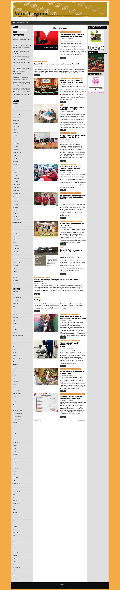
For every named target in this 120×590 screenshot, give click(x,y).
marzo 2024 (15, 175)
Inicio (14, 23)
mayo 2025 (15, 135)
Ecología (15, 370)
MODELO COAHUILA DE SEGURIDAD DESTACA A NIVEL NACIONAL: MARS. (72, 82)
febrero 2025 (16, 143)
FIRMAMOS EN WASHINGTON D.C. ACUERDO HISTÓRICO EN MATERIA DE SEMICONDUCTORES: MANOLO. (21, 90)
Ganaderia (15, 401)
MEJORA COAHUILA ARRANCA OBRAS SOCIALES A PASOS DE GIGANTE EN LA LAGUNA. (22, 52)
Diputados (15, 364)
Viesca (14, 576)
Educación (68, 221)
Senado (14, 535)
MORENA (15, 480)
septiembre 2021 (17, 262)
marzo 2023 (16, 210)
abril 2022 (15, 242)
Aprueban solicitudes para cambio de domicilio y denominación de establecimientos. (72, 137)
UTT (14, 570)
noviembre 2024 (17, 152)
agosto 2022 (16, 230)
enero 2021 (15, 286)
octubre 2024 (16, 155)
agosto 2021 (15, 265)
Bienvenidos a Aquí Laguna (22, 23)
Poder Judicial (16, 491)
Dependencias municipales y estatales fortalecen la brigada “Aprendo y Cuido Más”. (22, 64)
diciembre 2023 (16, 184)
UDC (14, 564)
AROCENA (15, 303)
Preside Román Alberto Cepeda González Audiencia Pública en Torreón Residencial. (71, 168)
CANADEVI (15, 317)
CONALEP (15, 332)
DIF (13, 361)
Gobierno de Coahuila (70, 78)
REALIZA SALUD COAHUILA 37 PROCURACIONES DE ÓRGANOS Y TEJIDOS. (71, 346)
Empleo (14, 384)
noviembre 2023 (17, 187)
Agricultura (15, 291)
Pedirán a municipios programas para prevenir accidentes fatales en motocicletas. (59, 280)
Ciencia (14, 323)
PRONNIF (15, 500)
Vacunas (15, 573)
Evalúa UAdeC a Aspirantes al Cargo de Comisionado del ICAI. (71, 108)
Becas (14, 306)
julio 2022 (15, 233)
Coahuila (62, 32)
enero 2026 (15, 111)
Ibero (14, 425)
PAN (14, 489)
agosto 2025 (16, 126)
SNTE (14, 541)
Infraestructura (16, 442)
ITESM (14, 448)
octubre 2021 (16, 259)
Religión (15, 512)
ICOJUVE (15, 428)
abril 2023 (15, 207)
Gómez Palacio (16, 419)
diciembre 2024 (16, 149)
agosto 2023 (16, 196)
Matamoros (15, 468)
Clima (14, 326)
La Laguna (73, 32)
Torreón (78, 32)
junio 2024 (15, 167)
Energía (14, 387)
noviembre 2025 (17, 117)
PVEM (14, 509)
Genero (14, 407)
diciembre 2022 (16, 219)
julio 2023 (15, 199)
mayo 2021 (15, 274)
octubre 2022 (16, 225)
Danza (14, 352)
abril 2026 (15, 103)
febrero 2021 (16, 283)
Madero (14, 460)
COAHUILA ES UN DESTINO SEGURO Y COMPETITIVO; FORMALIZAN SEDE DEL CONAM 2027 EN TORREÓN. (22, 45)
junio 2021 (15, 271)
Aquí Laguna (37, 297)
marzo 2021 (15, 280)
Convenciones (16, 338)
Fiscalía (14, 399)
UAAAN (14, 558)
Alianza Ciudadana (17, 297)
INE (13, 439)
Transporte (15, 552)
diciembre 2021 (16, 254)
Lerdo (83, 395)
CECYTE (15, 320)
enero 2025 (15, 146)
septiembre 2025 (17, 123)
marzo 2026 (16, 106)
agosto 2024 (16, 161)
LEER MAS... (63, 58)
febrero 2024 (16, 178)
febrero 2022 (16, 248)
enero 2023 (15, 216)
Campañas (15, 309)
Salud (78, 342)
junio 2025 (15, 132)
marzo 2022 (16, 245)
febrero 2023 (16, 213)
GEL (14, 404)
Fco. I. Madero (16, 390)
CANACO (15, 314)
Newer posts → (82, 421)
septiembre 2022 (17, 228)
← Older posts (37, 421)
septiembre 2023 (17, 193)
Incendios (15, 436)
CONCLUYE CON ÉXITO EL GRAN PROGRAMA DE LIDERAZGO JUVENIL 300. (22, 39)
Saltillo (14, 518)
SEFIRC (14, 529)
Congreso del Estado (44, 277)
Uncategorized (16, 567)
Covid (14, 343)
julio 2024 (15, 164)
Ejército (15, 378)
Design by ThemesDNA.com (60, 586)
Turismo (79, 370)
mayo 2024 (15, 169)
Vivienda (15, 578)
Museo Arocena (16, 483)
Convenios (15, 341)
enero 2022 (15, 251)
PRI (40, 61)
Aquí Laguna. (38, 299)
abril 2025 (15, 138)
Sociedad (15, 544)
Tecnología (15, 547)
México (14, 474)
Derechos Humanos (17, 358)
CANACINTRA (16, 312)
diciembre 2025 (16, 114)
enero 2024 (15, 181)
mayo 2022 (15, 239)
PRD (14, 494)
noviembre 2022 (17, 222)
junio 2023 (15, 201)
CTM (14, 346)
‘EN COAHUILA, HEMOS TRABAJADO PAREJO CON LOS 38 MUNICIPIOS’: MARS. (72, 318)
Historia (15, 422)
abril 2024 (15, 172)
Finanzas (15, 396)
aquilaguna (62, 38)
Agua (14, 294)
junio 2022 (15, 236)
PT (13, 506)
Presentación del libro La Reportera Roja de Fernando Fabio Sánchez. (72, 35)
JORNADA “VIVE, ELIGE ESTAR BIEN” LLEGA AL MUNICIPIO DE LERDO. (72, 399)
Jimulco (14, 451)
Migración (15, 477)
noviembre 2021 (17, 257)
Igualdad (15, 433)
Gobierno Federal (17, 416)
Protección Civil (16, 503)
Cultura (67, 32)
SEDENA (15, 526)
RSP (14, 515)
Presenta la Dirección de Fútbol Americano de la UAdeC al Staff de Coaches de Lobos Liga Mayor (21, 77)
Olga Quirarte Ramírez (38, 66)
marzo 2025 (16, 140)
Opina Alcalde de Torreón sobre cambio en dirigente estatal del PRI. (58, 64)
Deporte (67, 192)
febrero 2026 (16, 109)
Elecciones (15, 381)
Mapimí (14, 465)
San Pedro (15, 523)
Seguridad (79, 78)
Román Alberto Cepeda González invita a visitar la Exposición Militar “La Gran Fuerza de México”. (21, 58)
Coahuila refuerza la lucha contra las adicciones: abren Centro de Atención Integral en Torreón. (22, 84)
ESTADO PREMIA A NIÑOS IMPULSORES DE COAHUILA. (69, 224)
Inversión (15, 445)
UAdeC (61, 104)
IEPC (14, 430)
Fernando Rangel (17, 393)
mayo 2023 (15, 204)
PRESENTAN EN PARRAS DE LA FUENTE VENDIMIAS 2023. (72, 374)
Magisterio (15, 462)
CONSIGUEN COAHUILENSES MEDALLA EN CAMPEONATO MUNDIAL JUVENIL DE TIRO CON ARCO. (73, 197)
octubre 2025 (16, 120)
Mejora (14, 471)
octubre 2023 (16, 190)
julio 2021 (15, 268)
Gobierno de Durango (70, 395)
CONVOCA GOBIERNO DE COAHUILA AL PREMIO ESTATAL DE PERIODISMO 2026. (22, 96)
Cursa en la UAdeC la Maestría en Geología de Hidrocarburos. (72, 251)
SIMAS (14, 538)
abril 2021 (15, 277)
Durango (62, 395)
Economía (15, 372)
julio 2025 (15, 129)
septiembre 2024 (17, 158)
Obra (78, 313)
